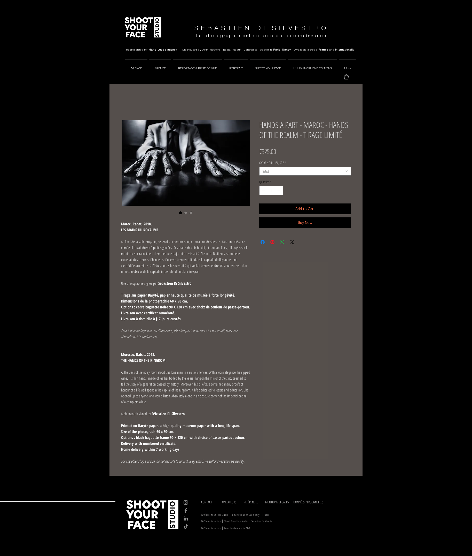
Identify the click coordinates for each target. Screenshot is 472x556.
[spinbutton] (271, 190)
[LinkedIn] (186, 518)
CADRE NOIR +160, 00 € (272, 163)
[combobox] (305, 171)
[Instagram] (186, 502)
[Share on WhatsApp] (282, 242)
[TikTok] (186, 526)
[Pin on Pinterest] (272, 242)
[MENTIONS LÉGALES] (277, 502)
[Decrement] (263, 190)
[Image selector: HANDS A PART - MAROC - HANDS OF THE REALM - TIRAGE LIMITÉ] (180, 212)
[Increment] (279, 190)
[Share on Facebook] (262, 242)
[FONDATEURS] (230, 502)
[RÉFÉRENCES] (253, 502)
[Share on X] (292, 242)
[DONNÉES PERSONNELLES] (309, 502)
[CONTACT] (209, 502)
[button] (346, 76)
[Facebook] (186, 510)
